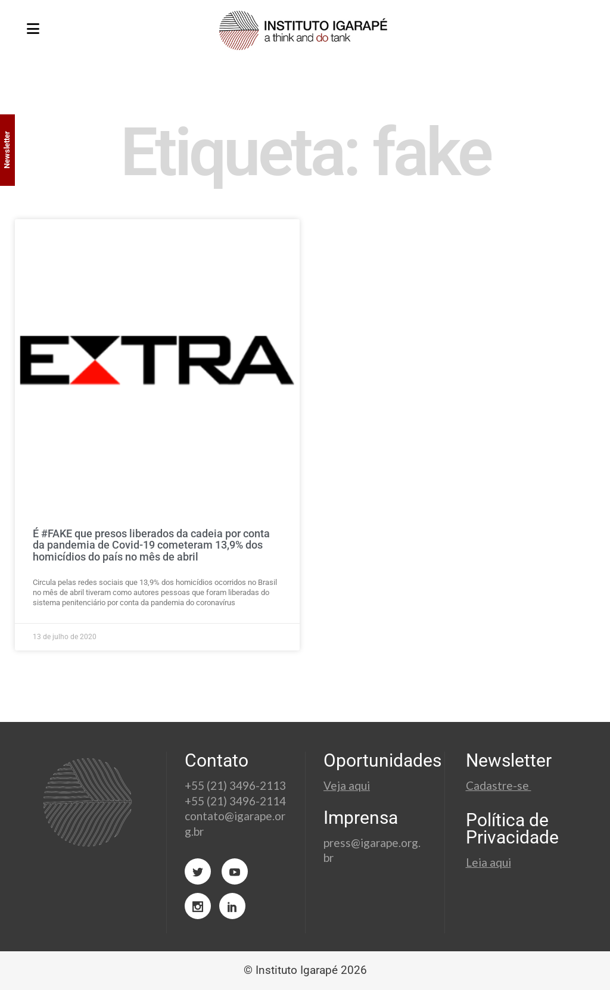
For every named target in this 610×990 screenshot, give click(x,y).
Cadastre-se (498, 785)
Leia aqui (488, 862)
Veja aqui (346, 785)
